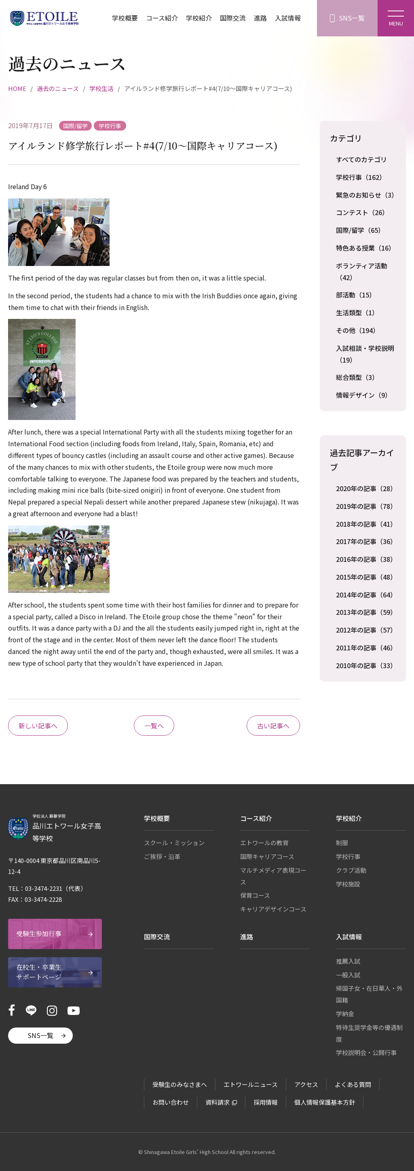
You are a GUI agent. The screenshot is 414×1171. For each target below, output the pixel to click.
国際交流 (233, 18)
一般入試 (348, 975)
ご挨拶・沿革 (162, 856)
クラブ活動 (351, 870)
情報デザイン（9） (363, 395)
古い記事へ (273, 725)
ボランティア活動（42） (361, 271)
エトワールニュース (251, 1084)
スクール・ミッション (174, 842)
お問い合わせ (170, 1102)
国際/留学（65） (360, 230)
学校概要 (125, 18)
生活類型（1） (357, 312)
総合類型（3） (357, 377)
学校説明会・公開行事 (366, 1052)
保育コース (255, 895)
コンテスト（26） (362, 212)
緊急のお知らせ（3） (366, 195)
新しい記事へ (38, 725)
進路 (260, 18)
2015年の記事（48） (366, 577)
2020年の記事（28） (366, 488)
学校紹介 (199, 18)
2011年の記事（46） (366, 647)
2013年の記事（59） (366, 612)
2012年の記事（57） (366, 630)
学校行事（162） (361, 177)
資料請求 (217, 1102)
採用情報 (265, 1102)
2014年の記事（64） (366, 594)
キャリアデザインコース (273, 909)
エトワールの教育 (264, 842)
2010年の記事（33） (366, 665)
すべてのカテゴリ (361, 159)
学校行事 (348, 856)
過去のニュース (58, 88)
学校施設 (348, 884)
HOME (17, 88)
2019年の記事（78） (366, 506)
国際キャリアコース (267, 856)
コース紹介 (162, 18)
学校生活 (101, 88)
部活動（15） (356, 295)
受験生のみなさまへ (179, 1084)
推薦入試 (348, 961)
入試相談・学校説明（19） (365, 354)
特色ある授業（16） (365, 248)
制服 (342, 842)
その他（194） (357, 330)
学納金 (345, 1013)
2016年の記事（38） (366, 559)
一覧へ (154, 725)
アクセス (306, 1084)
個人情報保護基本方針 (324, 1102)
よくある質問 (353, 1084)
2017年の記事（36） (366, 541)
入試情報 (288, 18)
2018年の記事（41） (366, 524)
